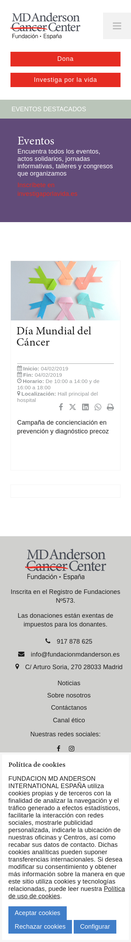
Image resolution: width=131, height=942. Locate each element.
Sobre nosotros (69, 695)
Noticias (69, 683)
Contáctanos (69, 707)
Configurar (95, 926)
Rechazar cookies (40, 926)
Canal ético (69, 720)
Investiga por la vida (65, 79)
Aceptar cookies (37, 912)
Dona (65, 58)
